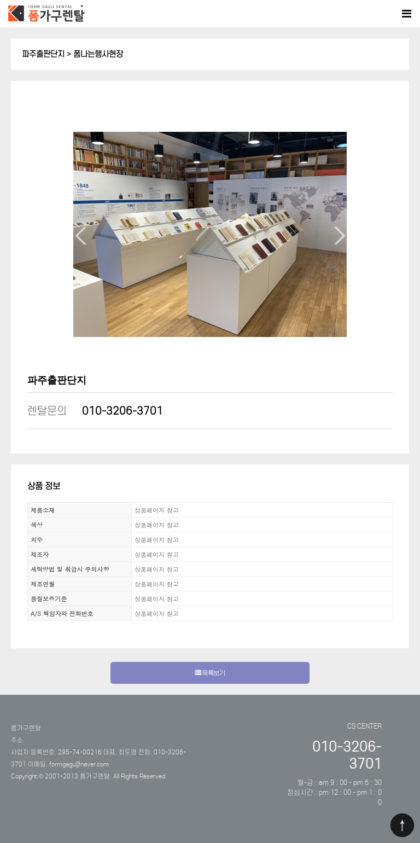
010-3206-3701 (122, 410)
